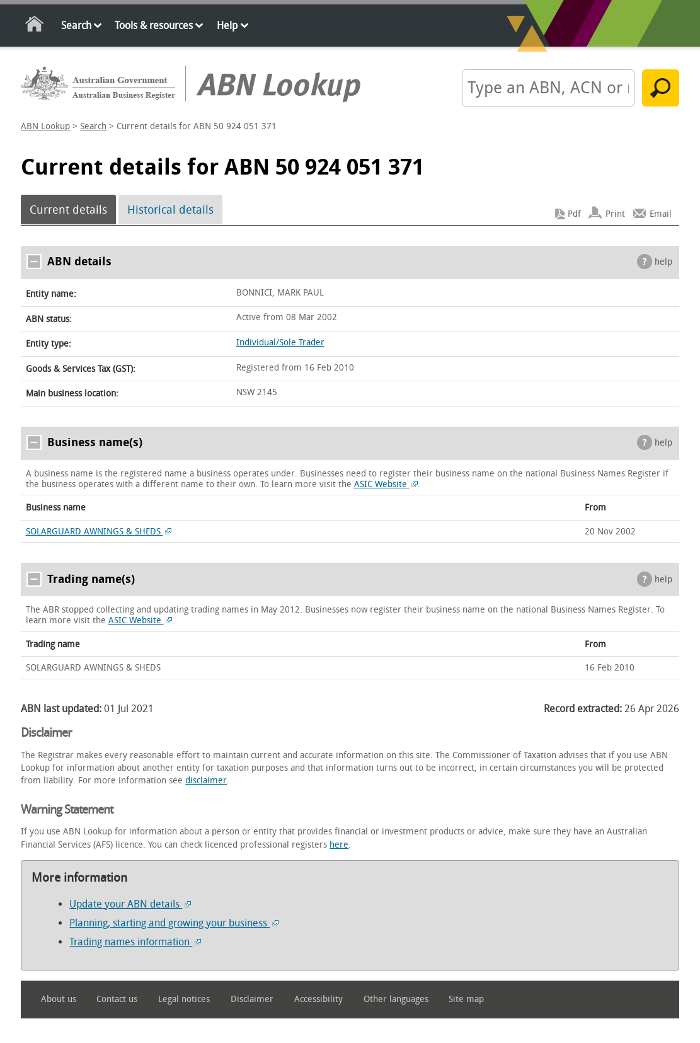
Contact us (116, 999)
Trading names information (135, 942)
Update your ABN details (130, 904)
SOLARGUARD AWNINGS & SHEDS (99, 531)
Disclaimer (252, 999)
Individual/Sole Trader (280, 342)
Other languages (396, 999)
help (663, 261)
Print (615, 214)
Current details (68, 210)
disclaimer (206, 780)
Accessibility (318, 999)
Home (35, 26)
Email (661, 214)
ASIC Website (386, 484)
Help (227, 26)
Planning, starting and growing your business (173, 923)
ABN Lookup (45, 126)
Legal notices (184, 999)
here (339, 844)
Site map (466, 999)
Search (76, 26)
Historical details (170, 210)
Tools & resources (154, 26)
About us (58, 999)
